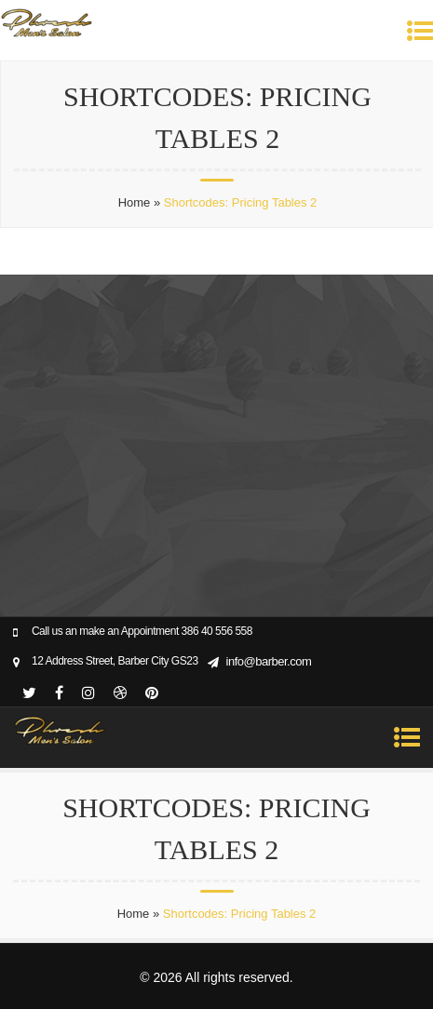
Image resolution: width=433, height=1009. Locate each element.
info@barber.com (269, 661)
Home (134, 202)
